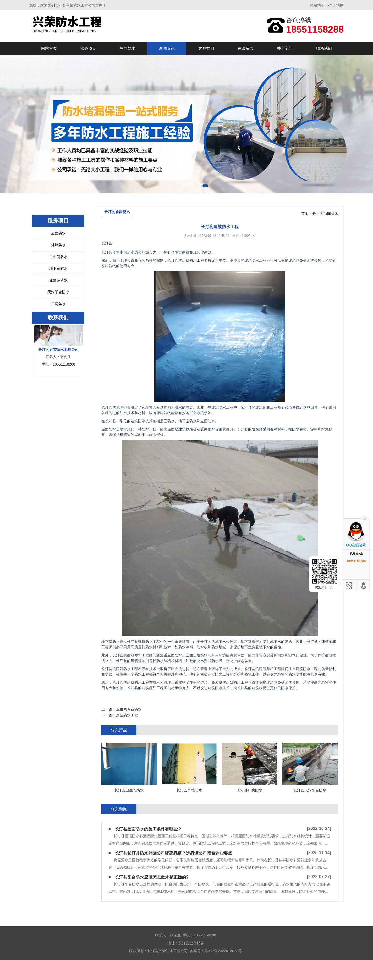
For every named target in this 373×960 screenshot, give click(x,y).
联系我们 (324, 48)
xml (330, 5)
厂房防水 (58, 304)
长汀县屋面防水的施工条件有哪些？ (148, 829)
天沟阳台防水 (58, 292)
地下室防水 (58, 268)
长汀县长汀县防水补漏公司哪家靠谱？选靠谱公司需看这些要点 (173, 853)
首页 (305, 214)
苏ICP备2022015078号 (223, 951)
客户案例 (206, 48)
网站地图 (317, 5)
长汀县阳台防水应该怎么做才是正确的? (152, 877)
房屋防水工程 (127, 715)
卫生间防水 (58, 257)
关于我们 (285, 48)
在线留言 (245, 48)
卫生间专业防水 (129, 709)
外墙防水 (58, 245)
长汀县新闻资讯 (325, 214)
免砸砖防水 (58, 280)
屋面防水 (127, 48)
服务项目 (88, 48)
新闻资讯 (167, 48)
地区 (340, 5)
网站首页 (49, 48)
